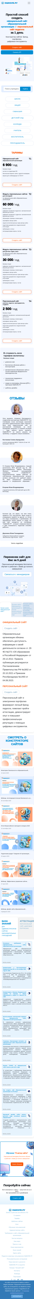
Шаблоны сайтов (17, 1221)
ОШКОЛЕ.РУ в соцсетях (17, 1265)
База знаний (17, 1250)
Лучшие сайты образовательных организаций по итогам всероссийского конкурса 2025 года (17, 609)
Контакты (17, 1270)
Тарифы (17, 1218)
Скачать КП (17, 52)
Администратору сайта (17, 1230)
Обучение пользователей (17, 1227)
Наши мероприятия (17, 1247)
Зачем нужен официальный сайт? (5, 609)
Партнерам (17, 1276)
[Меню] (29, 3)
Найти (25, 89)
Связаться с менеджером (17, 574)
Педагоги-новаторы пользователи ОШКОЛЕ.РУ (17, 1256)
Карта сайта (17, 1253)
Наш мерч (17, 1241)
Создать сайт (17, 47)
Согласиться (17, 1296)
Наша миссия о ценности (17, 1262)
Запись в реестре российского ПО (17, 1212)
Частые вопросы (17, 1238)
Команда (17, 1273)
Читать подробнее (17, 543)
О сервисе (17, 1215)
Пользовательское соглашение (17, 1259)
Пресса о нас (17, 1244)
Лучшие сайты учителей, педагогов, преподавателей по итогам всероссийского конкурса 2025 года (28, 609)
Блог (17, 1224)
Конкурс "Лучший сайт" (16, 1268)
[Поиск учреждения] (11, 89)
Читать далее (7, 962)
